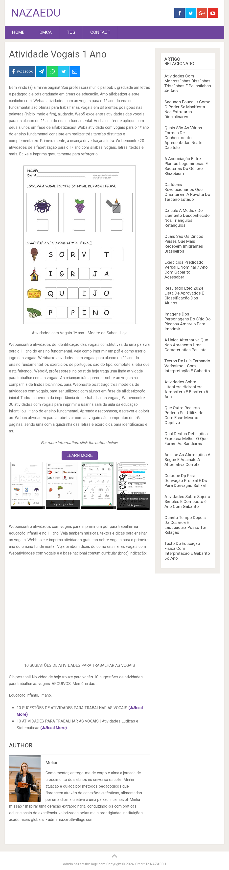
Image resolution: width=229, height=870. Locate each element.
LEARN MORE (80, 455)
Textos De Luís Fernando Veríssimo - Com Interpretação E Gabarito (187, 365)
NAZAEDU (36, 12)
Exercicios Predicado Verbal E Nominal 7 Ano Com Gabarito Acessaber (186, 269)
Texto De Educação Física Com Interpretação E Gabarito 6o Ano (187, 551)
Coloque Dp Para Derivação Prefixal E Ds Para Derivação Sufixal (185, 480)
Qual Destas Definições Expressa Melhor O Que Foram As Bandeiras (186, 438)
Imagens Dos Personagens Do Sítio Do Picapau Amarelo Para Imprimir (187, 321)
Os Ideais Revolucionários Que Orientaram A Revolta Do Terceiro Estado (187, 192)
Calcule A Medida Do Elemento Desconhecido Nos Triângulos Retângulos (187, 218)
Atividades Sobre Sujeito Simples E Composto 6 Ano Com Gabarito (187, 501)
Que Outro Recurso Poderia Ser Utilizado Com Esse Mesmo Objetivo (184, 415)
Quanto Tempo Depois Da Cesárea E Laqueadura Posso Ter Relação (185, 525)
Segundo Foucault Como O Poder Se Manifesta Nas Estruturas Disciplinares (187, 109)
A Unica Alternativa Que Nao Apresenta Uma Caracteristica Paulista (186, 344)
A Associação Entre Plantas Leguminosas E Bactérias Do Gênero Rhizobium (186, 166)
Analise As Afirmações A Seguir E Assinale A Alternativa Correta (187, 459)
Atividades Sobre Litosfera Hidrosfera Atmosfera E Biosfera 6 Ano (186, 389)
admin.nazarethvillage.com (84, 864)
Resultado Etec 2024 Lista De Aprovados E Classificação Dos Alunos (184, 295)
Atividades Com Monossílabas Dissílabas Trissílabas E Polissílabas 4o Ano (187, 83)
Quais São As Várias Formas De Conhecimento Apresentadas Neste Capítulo (183, 137)
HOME (18, 32)
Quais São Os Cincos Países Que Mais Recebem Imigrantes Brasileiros (183, 244)
